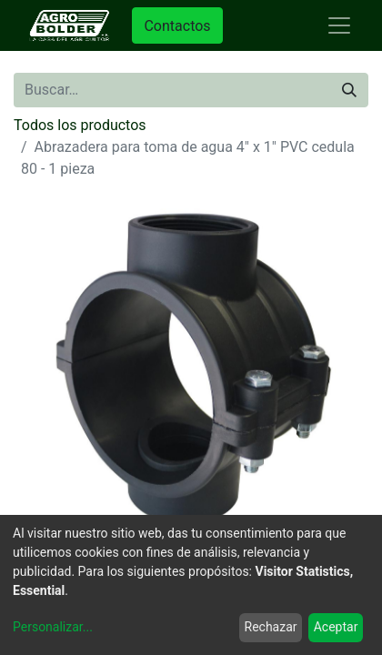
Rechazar (271, 627)
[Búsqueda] (349, 90)
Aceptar (336, 627)
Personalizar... (53, 627)
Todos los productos (80, 125)
